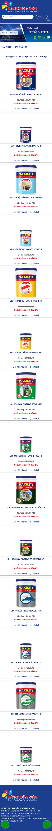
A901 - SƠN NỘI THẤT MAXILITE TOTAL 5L (26, 146)
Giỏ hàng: (41, 17)
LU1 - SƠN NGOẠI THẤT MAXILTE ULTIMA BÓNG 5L (26, 559)
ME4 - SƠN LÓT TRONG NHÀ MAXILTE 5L (26, 662)
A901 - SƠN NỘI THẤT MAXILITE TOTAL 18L (26, 94)
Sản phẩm (6, 47)
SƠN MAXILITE (21, 47)
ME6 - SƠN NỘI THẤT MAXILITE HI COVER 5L (26, 249)
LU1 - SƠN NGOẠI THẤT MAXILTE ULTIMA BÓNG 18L (26, 507)
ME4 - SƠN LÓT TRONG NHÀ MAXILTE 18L (26, 611)
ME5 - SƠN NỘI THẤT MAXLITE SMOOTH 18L (26, 301)
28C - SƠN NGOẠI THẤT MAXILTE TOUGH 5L (26, 456)
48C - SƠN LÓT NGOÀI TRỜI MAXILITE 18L (26, 714)
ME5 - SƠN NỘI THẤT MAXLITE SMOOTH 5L (26, 352)
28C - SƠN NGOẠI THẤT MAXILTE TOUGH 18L (26, 404)
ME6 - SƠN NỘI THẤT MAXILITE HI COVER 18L (26, 197)
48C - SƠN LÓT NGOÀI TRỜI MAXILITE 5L (26, 765)
